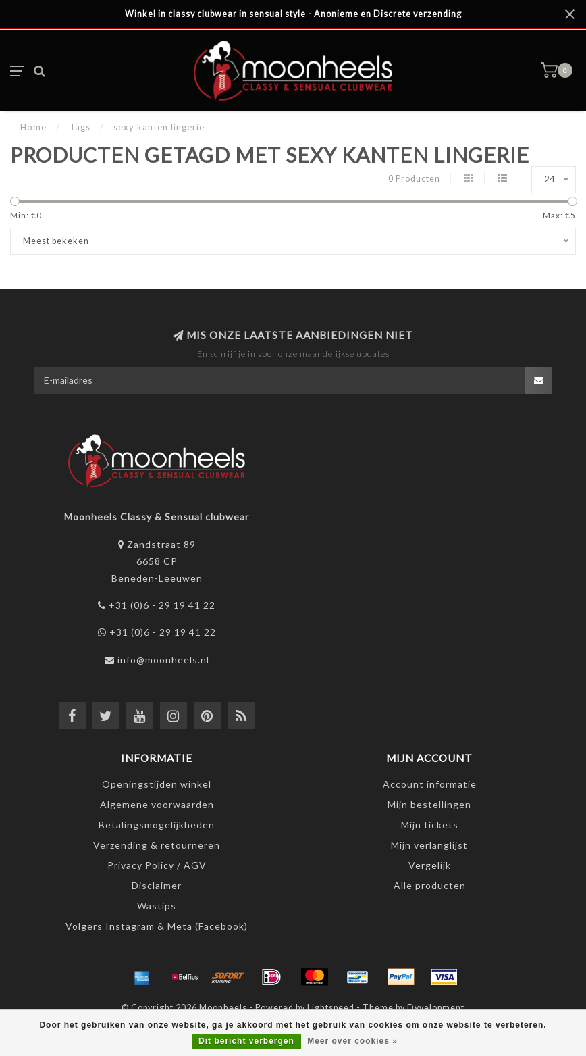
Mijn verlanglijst (429, 845)
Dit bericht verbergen (246, 1041)
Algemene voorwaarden (157, 804)
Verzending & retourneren (156, 845)
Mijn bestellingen (429, 804)
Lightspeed (330, 1008)
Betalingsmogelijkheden (157, 824)
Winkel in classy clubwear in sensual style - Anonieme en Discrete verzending (293, 14)
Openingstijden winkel (156, 784)
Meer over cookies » (352, 1041)
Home (33, 127)
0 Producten (414, 179)
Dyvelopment (435, 1008)
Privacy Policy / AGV (157, 865)
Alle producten (430, 885)
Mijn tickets (429, 824)
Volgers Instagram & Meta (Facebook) (156, 926)
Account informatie (430, 784)
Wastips (156, 905)
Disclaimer (157, 885)
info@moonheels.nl (163, 659)
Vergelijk (429, 865)
